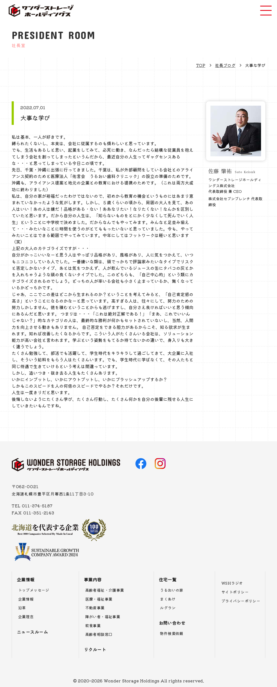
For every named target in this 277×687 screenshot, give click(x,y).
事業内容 (93, 579)
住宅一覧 (168, 579)
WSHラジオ (232, 583)
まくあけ (168, 599)
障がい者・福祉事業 (102, 616)
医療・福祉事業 (99, 599)
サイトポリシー (235, 592)
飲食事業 (93, 625)
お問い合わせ (172, 623)
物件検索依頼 (171, 633)
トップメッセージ (33, 590)
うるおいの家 (171, 590)
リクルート (95, 649)
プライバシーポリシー (240, 601)
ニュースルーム (32, 631)
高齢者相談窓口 (99, 634)
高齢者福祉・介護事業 (104, 590)
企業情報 (26, 579)
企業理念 (26, 616)
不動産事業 (95, 607)
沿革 (22, 607)
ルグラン (168, 607)
